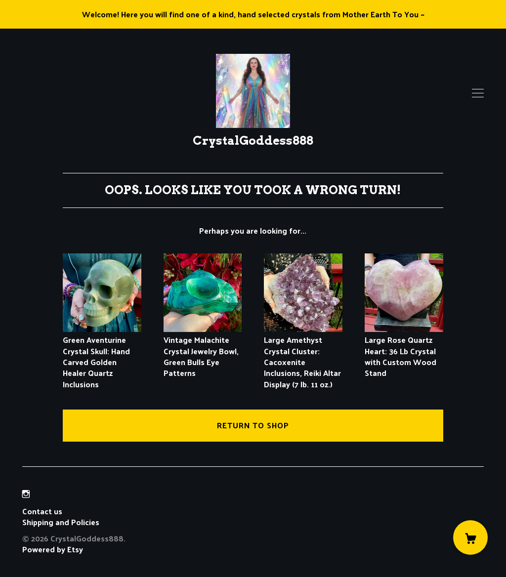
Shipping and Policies (60, 522)
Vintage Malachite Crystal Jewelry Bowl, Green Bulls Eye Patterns (203, 351)
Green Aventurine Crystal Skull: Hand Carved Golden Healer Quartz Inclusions (102, 356)
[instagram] (26, 494)
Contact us (42, 511)
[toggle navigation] (478, 93)
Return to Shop (253, 425)
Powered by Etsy (52, 549)
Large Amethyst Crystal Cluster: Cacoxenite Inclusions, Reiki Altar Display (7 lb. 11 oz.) (303, 356)
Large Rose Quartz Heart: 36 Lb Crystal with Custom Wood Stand (404, 351)
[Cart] (470, 537)
